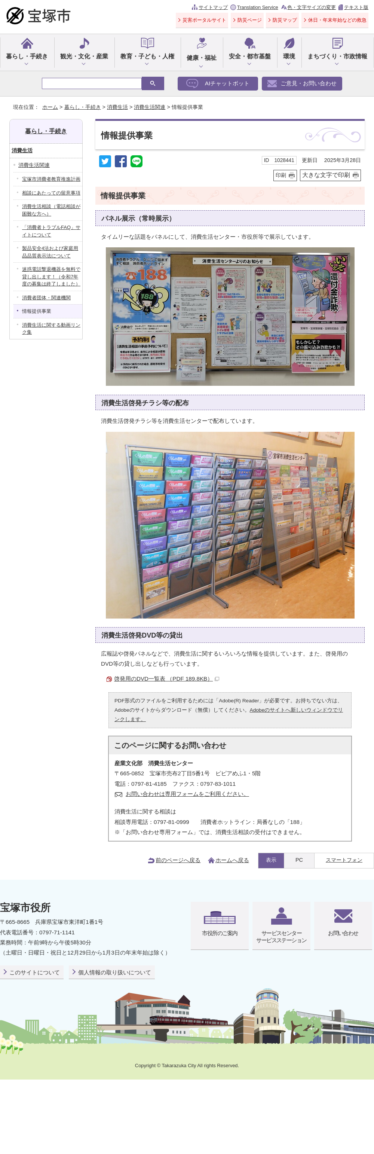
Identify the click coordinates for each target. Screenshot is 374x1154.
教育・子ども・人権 (147, 56)
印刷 (281, 175)
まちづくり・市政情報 (337, 56)
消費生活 (117, 107)
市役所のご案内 (219, 933)
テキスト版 (356, 7)
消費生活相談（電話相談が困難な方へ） (51, 210)
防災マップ (285, 20)
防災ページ (249, 20)
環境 (289, 56)
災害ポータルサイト (204, 20)
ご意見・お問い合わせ (308, 83)
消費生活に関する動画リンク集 (51, 328)
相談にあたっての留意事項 (51, 193)
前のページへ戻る (178, 860)
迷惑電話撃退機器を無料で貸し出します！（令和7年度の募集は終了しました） (51, 276)
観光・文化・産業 (84, 56)
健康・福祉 (202, 58)
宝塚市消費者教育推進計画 (51, 179)
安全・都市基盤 (250, 56)
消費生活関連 (149, 107)
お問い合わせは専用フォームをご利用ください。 (187, 794)
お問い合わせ (343, 933)
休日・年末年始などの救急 (337, 20)
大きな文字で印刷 (326, 175)
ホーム (50, 107)
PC (299, 860)
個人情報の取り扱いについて (114, 972)
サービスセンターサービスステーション (281, 936)
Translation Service (257, 7)
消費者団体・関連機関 (46, 297)
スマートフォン (344, 860)
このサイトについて (34, 972)
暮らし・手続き (27, 56)
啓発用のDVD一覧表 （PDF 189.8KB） (166, 678)
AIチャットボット (227, 83)
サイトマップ (213, 7)
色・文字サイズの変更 (311, 7)
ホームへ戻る (232, 860)
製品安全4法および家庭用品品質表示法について (50, 252)
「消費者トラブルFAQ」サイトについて (51, 231)
